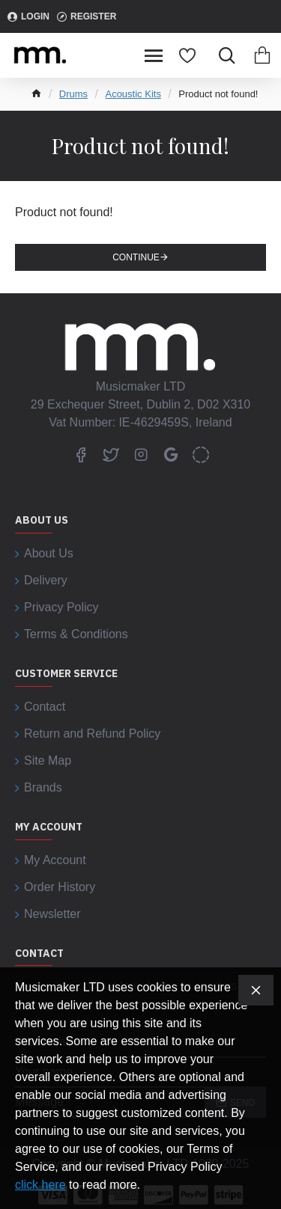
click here (40, 1184)
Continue (136, 257)
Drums (73, 94)
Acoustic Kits (132, 94)
